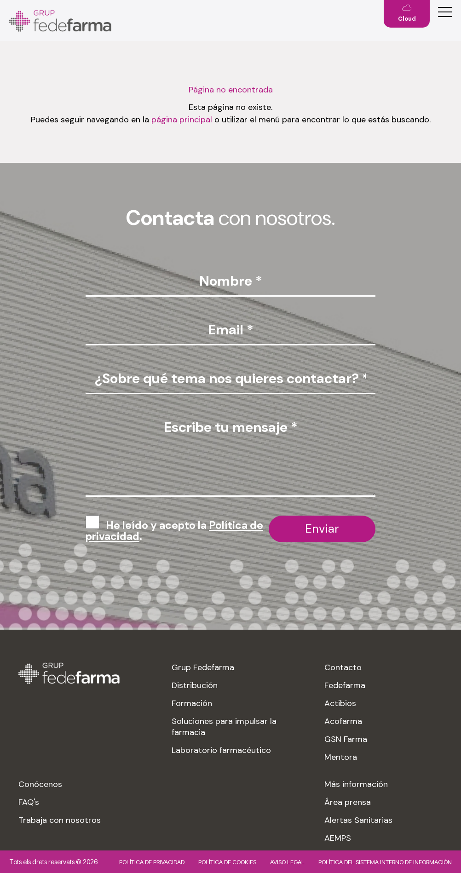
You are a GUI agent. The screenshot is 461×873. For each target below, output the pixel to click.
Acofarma (343, 721)
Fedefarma (344, 685)
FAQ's (28, 802)
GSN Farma (345, 739)
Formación (192, 703)
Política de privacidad (151, 862)
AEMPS (337, 838)
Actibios (340, 703)
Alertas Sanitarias (358, 820)
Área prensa (347, 802)
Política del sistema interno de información (385, 862)
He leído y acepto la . (174, 530)
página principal (181, 119)
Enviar (322, 528)
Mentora (340, 757)
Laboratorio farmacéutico (221, 750)
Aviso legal (287, 862)
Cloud (407, 19)
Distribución (195, 685)
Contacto (343, 667)
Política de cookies (227, 862)
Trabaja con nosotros (59, 820)
